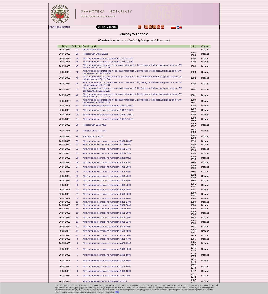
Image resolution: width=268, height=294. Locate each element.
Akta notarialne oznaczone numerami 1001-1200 (107, 271)
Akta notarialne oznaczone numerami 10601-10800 (108, 105)
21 (77, 194)
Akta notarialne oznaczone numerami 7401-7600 (107, 176)
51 (77, 49)
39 (77, 110)
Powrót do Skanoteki (59, 27)
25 (77, 176)
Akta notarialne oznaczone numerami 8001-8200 (107, 162)
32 (77, 144)
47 (77, 66)
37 (77, 119)
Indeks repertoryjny (92, 49)
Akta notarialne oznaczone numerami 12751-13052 (108, 58)
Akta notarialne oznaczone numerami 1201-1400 (107, 266)
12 (77, 226)
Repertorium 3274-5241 (94, 130)
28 (77, 162)
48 (77, 61)
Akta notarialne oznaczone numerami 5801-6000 (107, 205)
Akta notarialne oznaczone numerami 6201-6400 (107, 202)
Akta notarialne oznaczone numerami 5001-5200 (107, 222)
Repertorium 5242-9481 (94, 125)
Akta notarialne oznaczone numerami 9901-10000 (107, 141)
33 (77, 141)
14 (77, 217)
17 (77, 205)
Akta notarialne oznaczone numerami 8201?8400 (107, 158)
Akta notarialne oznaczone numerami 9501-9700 (107, 149)
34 (77, 136)
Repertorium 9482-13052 (95, 54)
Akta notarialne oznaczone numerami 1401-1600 (107, 260)
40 (77, 105)
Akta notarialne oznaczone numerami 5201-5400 (107, 217)
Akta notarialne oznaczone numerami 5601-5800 (107, 208)
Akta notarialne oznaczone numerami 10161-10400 (108, 114)
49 (77, 58)
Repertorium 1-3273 (93, 136)
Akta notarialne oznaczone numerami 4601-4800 (107, 231)
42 (77, 95)
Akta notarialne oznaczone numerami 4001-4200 (107, 243)
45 (77, 77)
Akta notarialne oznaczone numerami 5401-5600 (107, 213)
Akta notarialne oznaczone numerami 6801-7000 (107, 189)
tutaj (117, 292)
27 (77, 167)
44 (77, 83)
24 (77, 180)
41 (77, 101)
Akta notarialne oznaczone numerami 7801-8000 (107, 167)
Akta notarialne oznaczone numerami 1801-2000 (107, 249)
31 (77, 149)
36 (77, 125)
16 (77, 208)
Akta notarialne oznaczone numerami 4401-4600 (107, 235)
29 (77, 158)
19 (77, 202)
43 (77, 89)
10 (77, 235)
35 (77, 130)
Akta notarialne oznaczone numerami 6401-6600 (107, 198)
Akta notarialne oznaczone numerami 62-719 (105, 281)
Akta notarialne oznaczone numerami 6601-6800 (107, 194)
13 (77, 222)
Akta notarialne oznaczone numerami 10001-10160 (108, 119)
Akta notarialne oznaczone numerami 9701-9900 (107, 144)
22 (77, 189)
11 (77, 231)
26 (77, 171)
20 (77, 198)
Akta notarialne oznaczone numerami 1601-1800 (107, 255)
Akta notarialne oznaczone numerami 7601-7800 (107, 171)
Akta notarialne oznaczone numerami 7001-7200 (107, 185)
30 (77, 153)
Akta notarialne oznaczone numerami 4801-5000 (107, 226)
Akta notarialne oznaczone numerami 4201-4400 (107, 238)
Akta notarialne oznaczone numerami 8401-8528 (107, 153)
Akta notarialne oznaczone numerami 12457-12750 (108, 61)
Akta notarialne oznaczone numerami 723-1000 (106, 275)
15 (77, 213)
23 (77, 185)
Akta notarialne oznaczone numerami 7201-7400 (107, 180)
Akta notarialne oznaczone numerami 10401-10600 (108, 110)
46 (77, 72)
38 (77, 114)
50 (77, 54)
